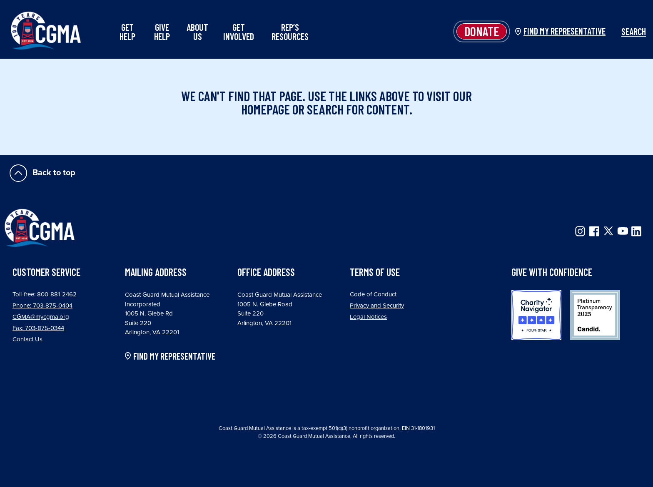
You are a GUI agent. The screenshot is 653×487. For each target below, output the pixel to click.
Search (628, 31)
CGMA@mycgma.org (40, 316)
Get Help (127, 31)
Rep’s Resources (290, 31)
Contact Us (27, 339)
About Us (197, 31)
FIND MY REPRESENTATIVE (174, 356)
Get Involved (238, 31)
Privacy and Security (377, 305)
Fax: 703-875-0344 (38, 328)
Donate (481, 31)
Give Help (162, 31)
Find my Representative (564, 30)
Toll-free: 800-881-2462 (44, 294)
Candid (595, 315)
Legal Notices (368, 316)
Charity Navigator (536, 315)
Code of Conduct (373, 294)
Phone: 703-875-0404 (42, 305)
